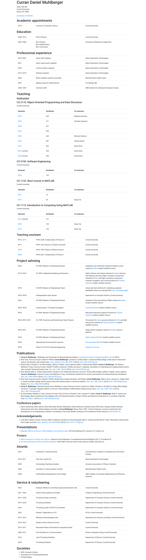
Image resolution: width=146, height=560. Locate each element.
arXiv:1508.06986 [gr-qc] (118, 381)
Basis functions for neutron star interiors (35, 439)
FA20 (20, 156)
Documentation (91, 342)
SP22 (20, 175)
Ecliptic (113, 330)
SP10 (24, 240)
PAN (96, 278)
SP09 (20, 250)
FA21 (20, 146)
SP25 (20, 116)
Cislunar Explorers (92, 308)
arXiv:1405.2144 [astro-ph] (30, 391)
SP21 (20, 151)
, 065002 (48, 422)
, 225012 (62, 362)
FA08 (20, 255)
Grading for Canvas (92, 347)
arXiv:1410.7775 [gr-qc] (74, 422)
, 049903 (35, 384)
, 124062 (57, 369)
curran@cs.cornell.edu (25, 16)
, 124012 (94, 381)
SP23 (20, 136)
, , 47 (29, 398)
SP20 (20, 224)
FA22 (20, 141)
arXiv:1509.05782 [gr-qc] (52, 377)
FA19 (20, 200)
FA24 (20, 121)
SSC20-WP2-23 (115, 412)
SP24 (20, 126)
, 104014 (105, 389)
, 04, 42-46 (96, 357)
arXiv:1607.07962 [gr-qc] (88, 362)
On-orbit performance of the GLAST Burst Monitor (38, 442)
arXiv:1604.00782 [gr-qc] (80, 369)
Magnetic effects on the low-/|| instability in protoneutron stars (44, 431)
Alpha (96, 268)
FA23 (20, 131)
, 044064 (29, 377)
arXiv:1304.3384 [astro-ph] (49, 398)
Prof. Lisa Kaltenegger (119, 290)
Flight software (90, 337)
